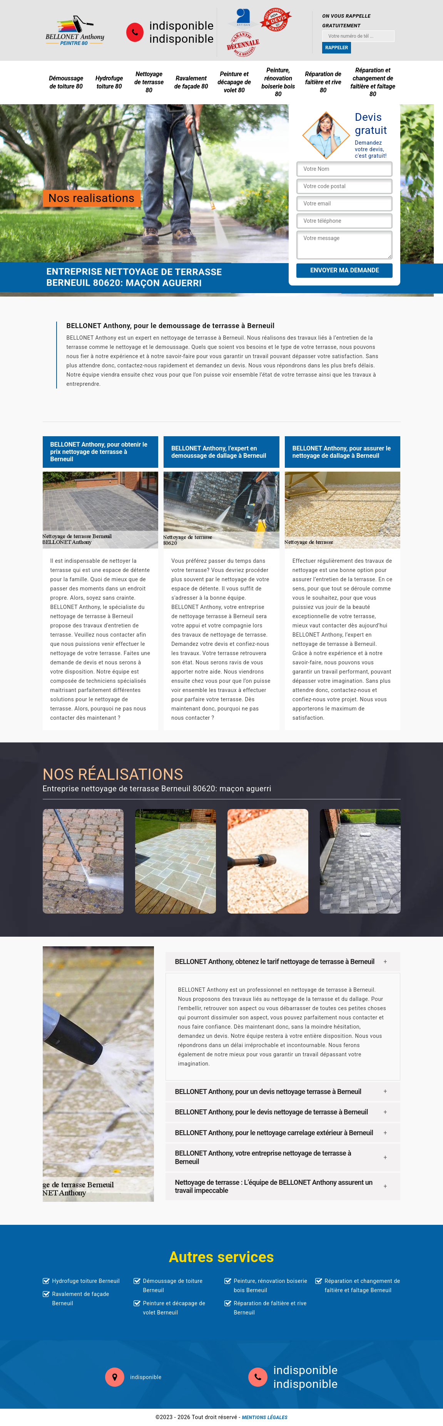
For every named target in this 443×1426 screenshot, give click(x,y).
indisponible (181, 25)
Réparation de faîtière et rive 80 (323, 82)
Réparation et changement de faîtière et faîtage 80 (373, 82)
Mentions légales (265, 1417)
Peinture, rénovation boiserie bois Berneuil (271, 1285)
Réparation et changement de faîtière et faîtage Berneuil (362, 1285)
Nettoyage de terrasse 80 (149, 82)
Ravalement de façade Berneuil (80, 1298)
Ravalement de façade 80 (191, 82)
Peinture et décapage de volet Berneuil (174, 1308)
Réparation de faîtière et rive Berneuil (270, 1308)
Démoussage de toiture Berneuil (173, 1285)
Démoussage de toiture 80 (66, 82)
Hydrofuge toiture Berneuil (86, 1281)
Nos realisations (91, 198)
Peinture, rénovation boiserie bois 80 (278, 82)
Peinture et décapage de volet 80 (234, 82)
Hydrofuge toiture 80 (109, 82)
